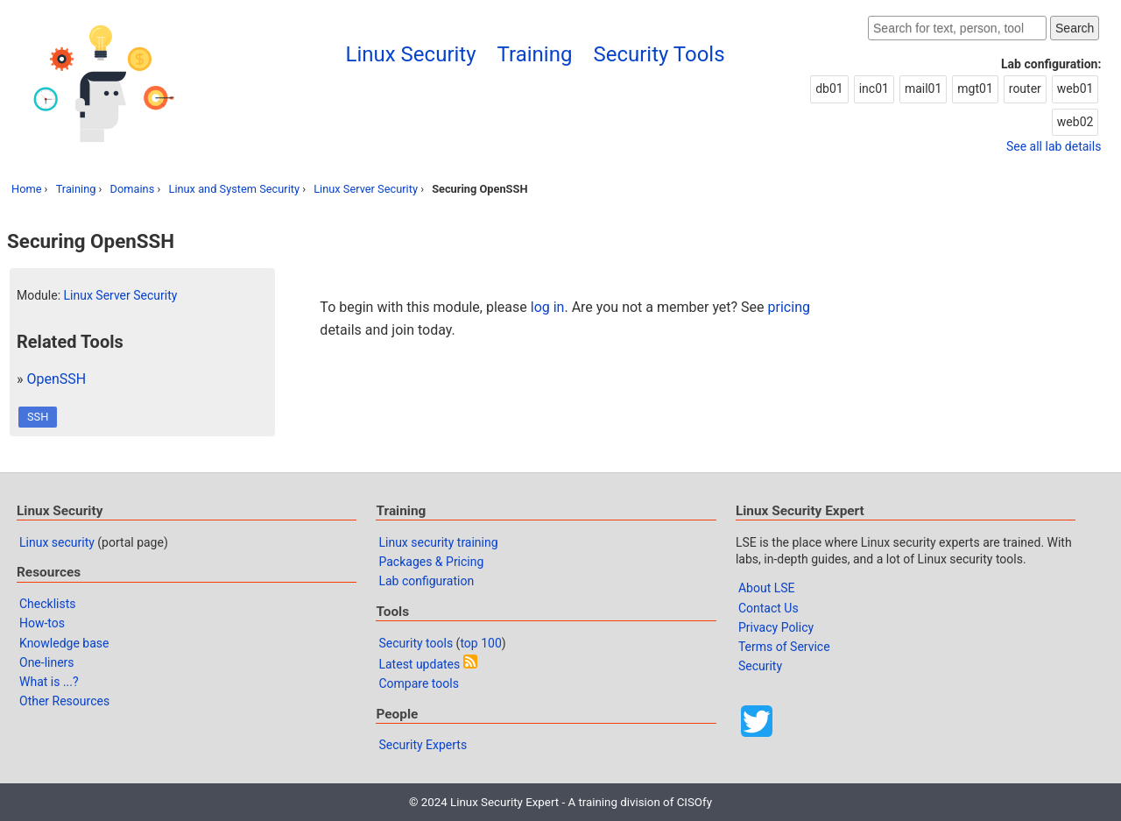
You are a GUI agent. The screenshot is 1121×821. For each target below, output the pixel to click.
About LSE (766, 588)
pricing (789, 307)
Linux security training (437, 542)
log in (548, 307)
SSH (37, 416)
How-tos (42, 623)
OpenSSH (56, 379)
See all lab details (1053, 146)
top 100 (480, 643)
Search (1074, 28)
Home (26, 188)
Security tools (415, 643)
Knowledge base (64, 643)
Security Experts (422, 745)
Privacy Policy (776, 627)
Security (760, 666)
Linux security (57, 542)
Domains (132, 188)
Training (535, 54)
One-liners (46, 662)
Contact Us (768, 608)
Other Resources (64, 701)
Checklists (47, 604)
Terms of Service (784, 647)
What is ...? (49, 682)
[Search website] (957, 28)
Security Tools (658, 54)
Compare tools (418, 683)
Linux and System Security (234, 188)
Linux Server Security (366, 188)
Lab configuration (426, 581)
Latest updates (419, 664)
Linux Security (411, 54)
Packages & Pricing (430, 562)
